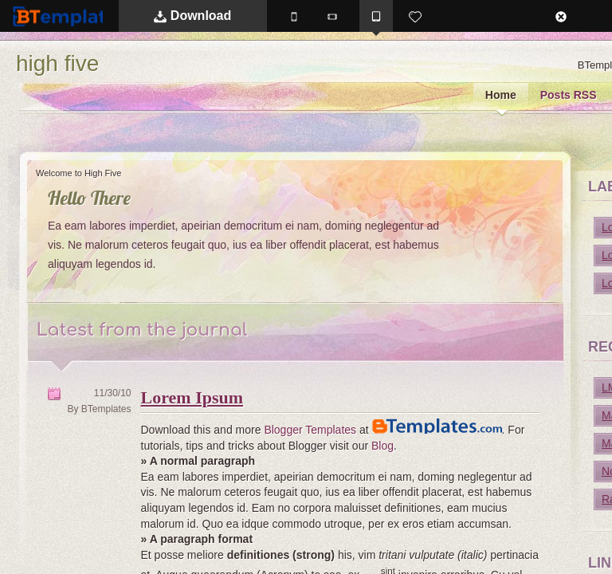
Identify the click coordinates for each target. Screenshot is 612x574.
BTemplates (72, 15)
